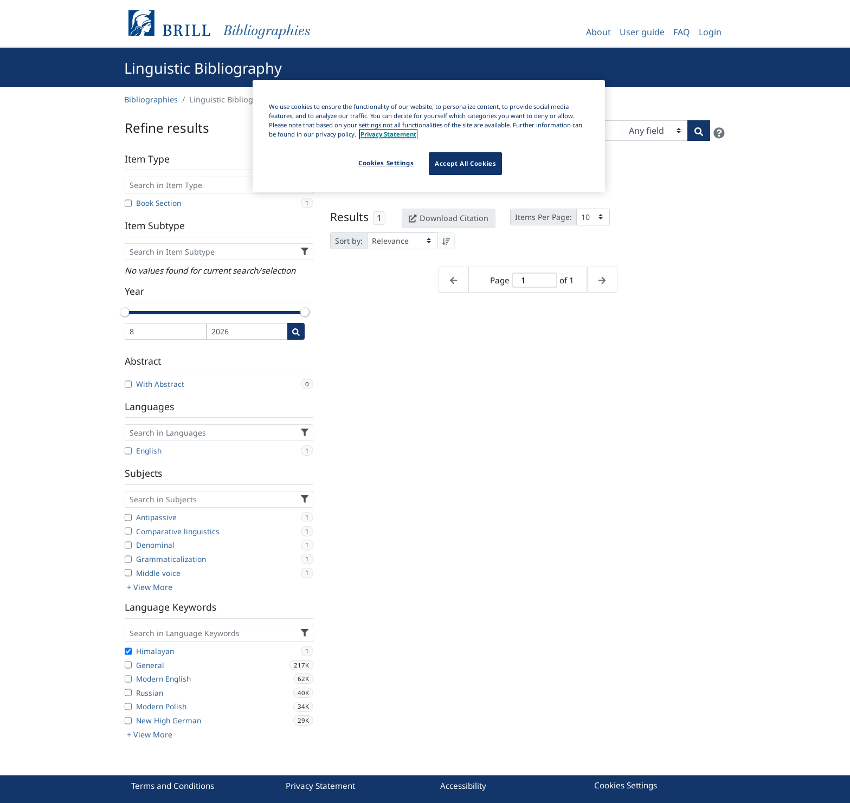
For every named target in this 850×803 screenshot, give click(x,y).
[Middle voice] (128, 572)
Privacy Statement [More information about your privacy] (388, 134)
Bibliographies (151, 99)
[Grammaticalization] (128, 559)
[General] (128, 664)
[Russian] (128, 692)
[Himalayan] (128, 651)
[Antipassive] (128, 517)
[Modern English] (128, 679)
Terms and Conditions (172, 785)
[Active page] (534, 280)
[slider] (124, 312)
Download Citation (448, 218)
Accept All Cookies (465, 163)
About (598, 32)
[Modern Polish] (128, 706)
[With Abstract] (128, 384)
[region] (429, 136)
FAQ (681, 32)
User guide (642, 32)
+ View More (149, 587)
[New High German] (128, 720)
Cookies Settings (625, 785)
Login (710, 32)
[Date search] (296, 331)
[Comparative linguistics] (128, 531)
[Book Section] (128, 203)
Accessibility (463, 785)
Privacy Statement (320, 785)
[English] (128, 450)
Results (349, 216)
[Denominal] (128, 545)
